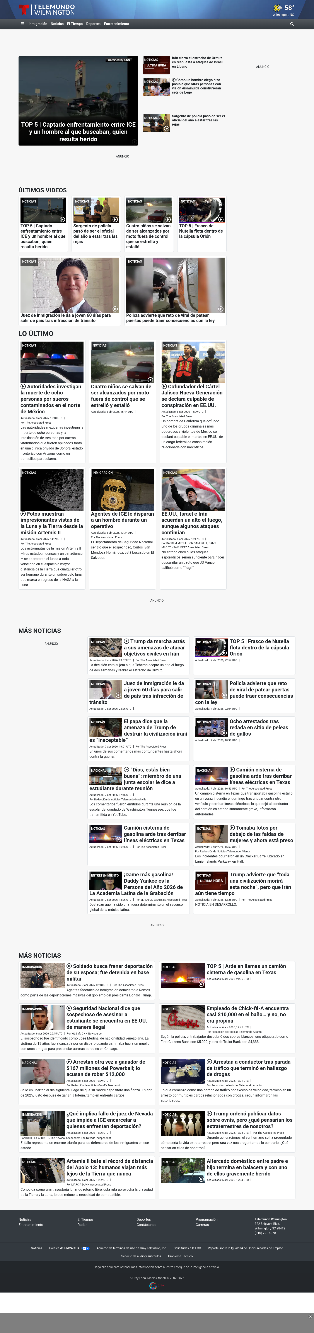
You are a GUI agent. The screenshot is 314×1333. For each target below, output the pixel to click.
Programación (206, 1219)
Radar (82, 1225)
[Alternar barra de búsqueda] (291, 24)
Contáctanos (147, 1225)
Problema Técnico (180, 1256)
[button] (310, 1316)
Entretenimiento (116, 24)
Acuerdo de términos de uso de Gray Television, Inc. (132, 1248)
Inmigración (38, 24)
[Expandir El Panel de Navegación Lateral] (23, 24)
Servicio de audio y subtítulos (141, 1256)
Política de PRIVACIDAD (65, 1248)
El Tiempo (75, 24)
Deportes (93, 24)
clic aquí (107, 1267)
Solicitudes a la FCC (187, 1248)
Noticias (57, 24)
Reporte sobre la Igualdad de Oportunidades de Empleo (245, 1248)
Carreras (202, 1225)
